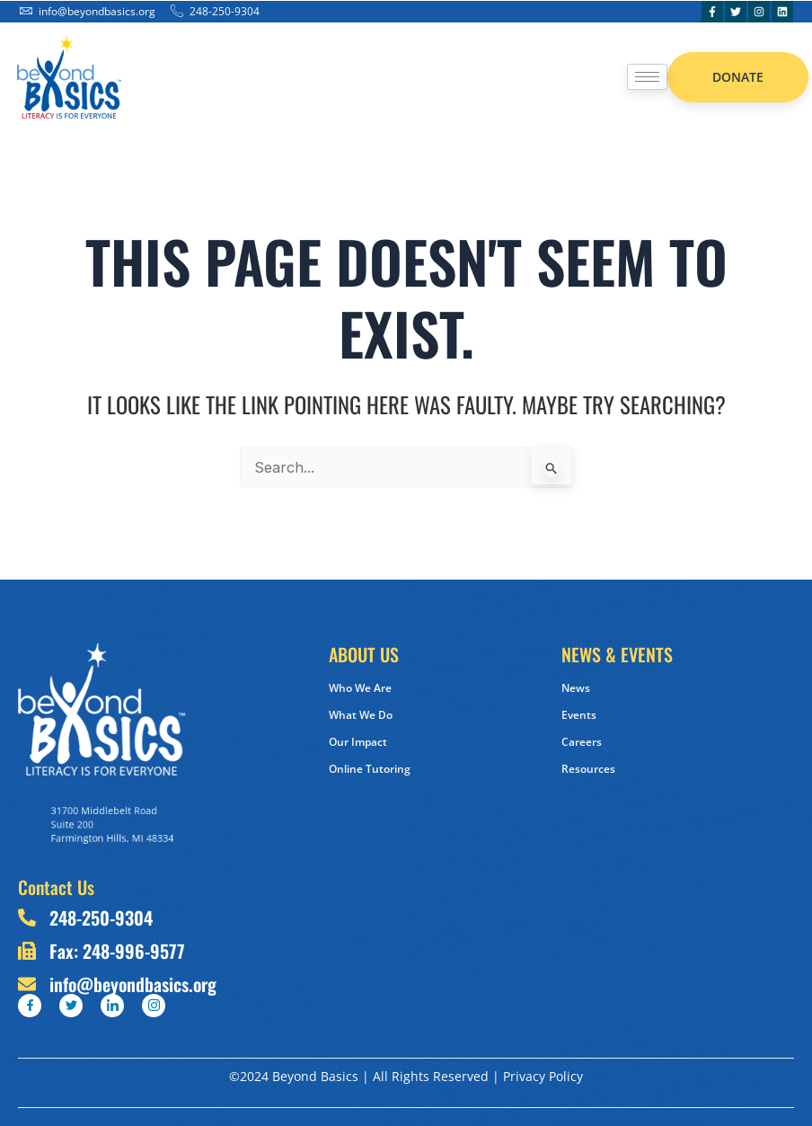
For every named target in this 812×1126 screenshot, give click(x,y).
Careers (581, 741)
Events (578, 715)
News (575, 688)
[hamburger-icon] (647, 77)
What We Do (361, 715)
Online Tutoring (369, 768)
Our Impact (358, 741)
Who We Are (360, 688)
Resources (588, 768)
